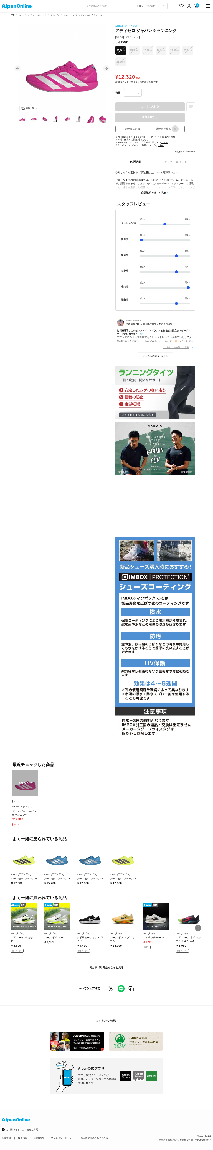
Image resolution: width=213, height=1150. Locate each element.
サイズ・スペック (175, 161)
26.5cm (161, 50)
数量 (117, 92)
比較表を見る (167, 129)
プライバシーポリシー (62, 1138)
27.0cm (174, 50)
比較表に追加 (132, 128)
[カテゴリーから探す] (150, 6)
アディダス (55, 15)
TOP (12, 15)
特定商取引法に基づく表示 (94, 1138)
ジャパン (67, 15)
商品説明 (135, 161)
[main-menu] (208, 6)
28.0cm (120, 61)
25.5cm (134, 50)
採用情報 (22, 1138)
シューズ (22, 15)
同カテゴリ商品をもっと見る (107, 967)
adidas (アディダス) (126, 25)
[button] (17, 68)
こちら (145, 139)
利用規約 (39, 1138)
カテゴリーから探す (106, 1020)
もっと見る (153, 356)
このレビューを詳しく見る (176, 347)
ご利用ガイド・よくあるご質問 (22, 1129)
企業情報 (6, 1138)
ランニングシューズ (38, 15)
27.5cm (188, 50)
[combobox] (107, 6)
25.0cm (120, 50)
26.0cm (147, 50)
